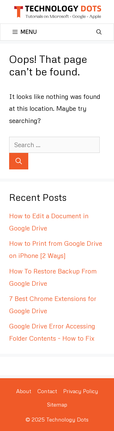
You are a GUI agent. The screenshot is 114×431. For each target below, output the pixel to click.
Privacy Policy (80, 391)
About (23, 391)
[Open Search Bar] (99, 32)
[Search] (18, 161)
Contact (47, 391)
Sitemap (57, 404)
